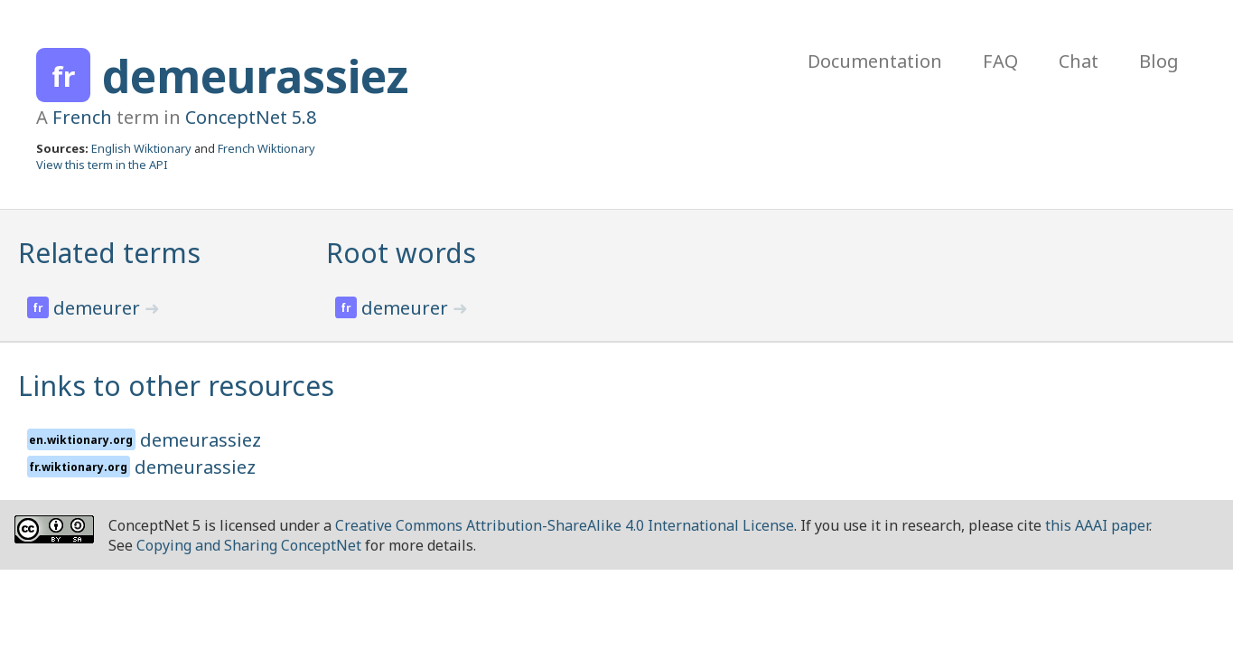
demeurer (99, 308)
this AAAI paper (1097, 525)
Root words (401, 252)
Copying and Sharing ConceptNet (248, 545)
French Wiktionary (266, 148)
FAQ (1000, 61)
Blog (1159, 61)
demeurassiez (255, 76)
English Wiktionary (141, 148)
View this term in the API (102, 164)
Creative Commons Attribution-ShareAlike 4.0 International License (564, 525)
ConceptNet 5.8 (250, 117)
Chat (1078, 61)
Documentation (875, 61)
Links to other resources (176, 385)
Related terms (109, 252)
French (82, 117)
